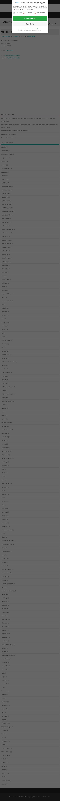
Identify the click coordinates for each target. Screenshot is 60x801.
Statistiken (27, 13)
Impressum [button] (39, 30)
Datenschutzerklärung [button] (31, 30)
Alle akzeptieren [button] (30, 18)
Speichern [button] (30, 24)
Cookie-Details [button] (21, 30)
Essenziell (17, 13)
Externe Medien (39, 13)
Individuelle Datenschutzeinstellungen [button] (30, 28)
